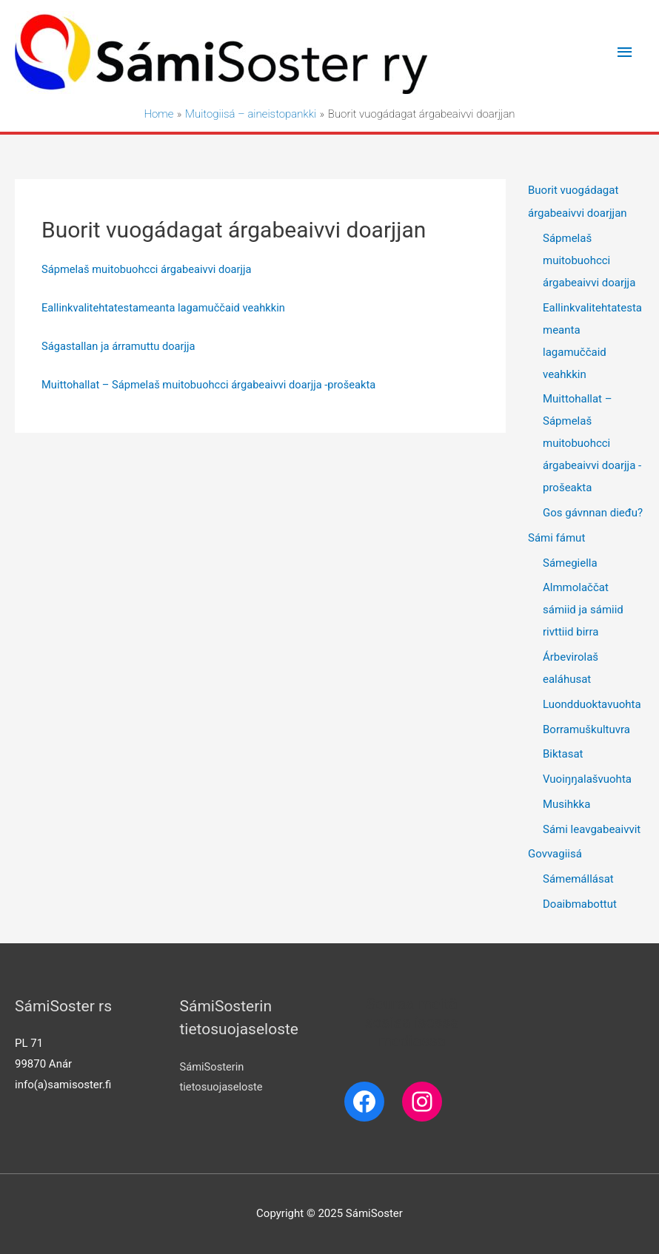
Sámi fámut (556, 538)
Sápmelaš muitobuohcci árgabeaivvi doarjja (148, 270)
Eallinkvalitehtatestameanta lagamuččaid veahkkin (166, 308)
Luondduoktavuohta (592, 704)
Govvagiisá (555, 853)
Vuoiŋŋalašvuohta (587, 779)
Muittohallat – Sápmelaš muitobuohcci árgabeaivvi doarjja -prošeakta (212, 384)
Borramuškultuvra (586, 729)
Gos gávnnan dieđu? (593, 512)
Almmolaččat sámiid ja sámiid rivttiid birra (583, 609)
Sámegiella (570, 563)
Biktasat (563, 754)
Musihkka (566, 804)
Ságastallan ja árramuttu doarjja (119, 346)
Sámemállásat (578, 879)
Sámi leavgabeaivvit (591, 829)
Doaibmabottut (580, 904)
